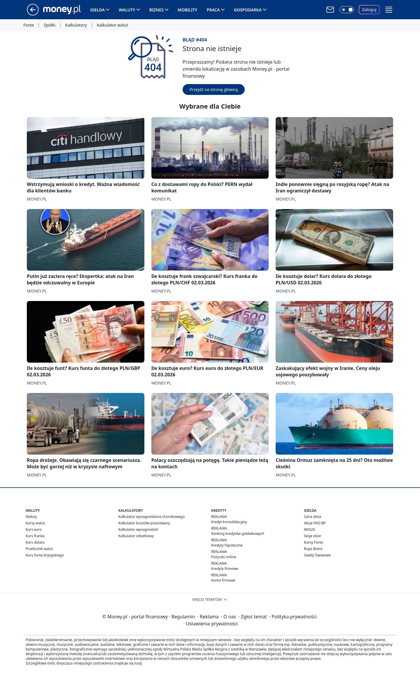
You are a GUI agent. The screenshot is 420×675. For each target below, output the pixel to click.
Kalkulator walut (112, 25)
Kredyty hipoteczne (227, 545)
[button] (388, 9)
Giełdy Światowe (317, 555)
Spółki (49, 25)
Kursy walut (35, 523)
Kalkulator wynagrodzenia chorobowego (151, 516)
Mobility (187, 10)
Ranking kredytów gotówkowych (237, 533)
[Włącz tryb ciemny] (347, 9)
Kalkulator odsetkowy (136, 535)
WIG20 (309, 529)
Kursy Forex (313, 542)
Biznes (156, 10)
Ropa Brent (313, 548)
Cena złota (312, 516)
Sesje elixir (312, 535)
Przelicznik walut (39, 548)
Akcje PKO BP (315, 523)
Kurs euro (34, 529)
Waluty (127, 10)
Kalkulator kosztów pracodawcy (144, 523)
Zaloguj (369, 9)
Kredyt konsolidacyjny (229, 521)
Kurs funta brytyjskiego (45, 555)
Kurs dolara (35, 542)
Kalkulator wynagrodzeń (138, 529)
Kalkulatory (76, 25)
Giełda (97, 10)
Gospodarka (248, 10)
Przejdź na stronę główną (214, 89)
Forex (28, 25)
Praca (213, 10)
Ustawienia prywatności (210, 623)
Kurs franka (35, 535)
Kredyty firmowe (224, 568)
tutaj (138, 663)
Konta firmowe (223, 580)
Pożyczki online (223, 556)
